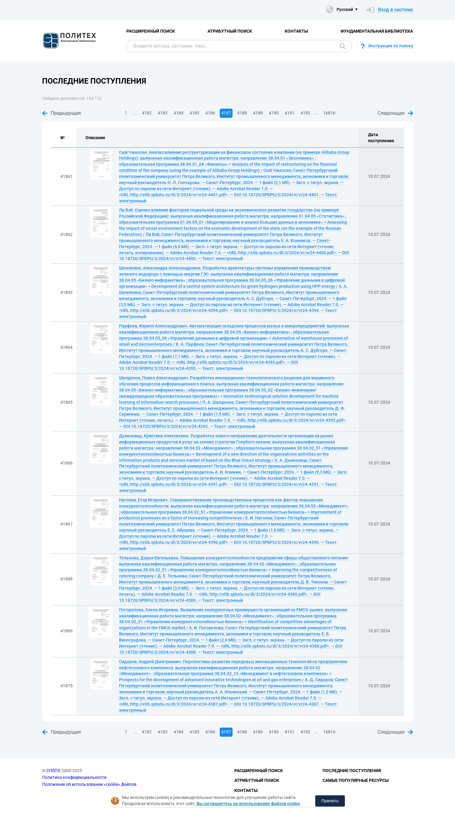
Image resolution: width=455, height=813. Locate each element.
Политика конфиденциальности (74, 777)
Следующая (395, 113)
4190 (274, 112)
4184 (178, 112)
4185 (194, 112)
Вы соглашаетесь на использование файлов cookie (248, 803)
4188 (242, 112)
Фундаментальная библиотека (377, 31)
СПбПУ (53, 770)
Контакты (296, 31)
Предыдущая (61, 113)
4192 (305, 112)
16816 (329, 112)
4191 (289, 112)
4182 (147, 112)
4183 (163, 112)
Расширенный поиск (150, 31)
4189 (258, 112)
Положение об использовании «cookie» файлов (89, 784)
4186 (210, 112)
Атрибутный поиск (230, 31)
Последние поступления (352, 770)
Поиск (343, 46)
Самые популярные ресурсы (356, 780)
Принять (330, 800)
